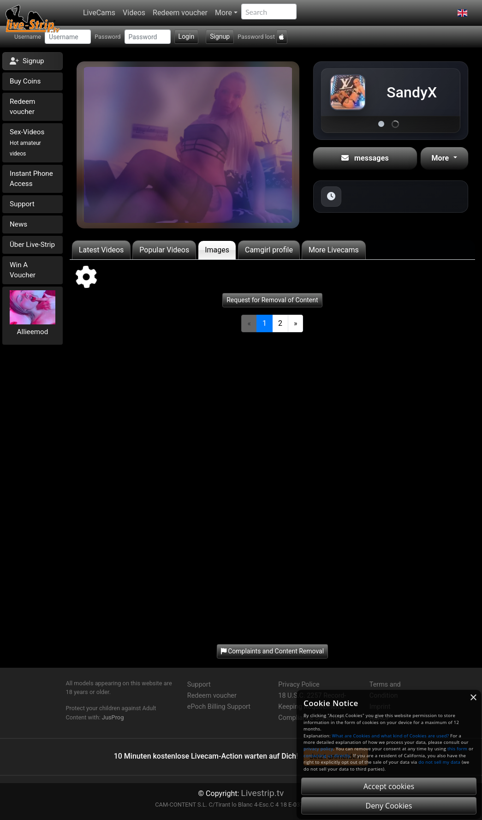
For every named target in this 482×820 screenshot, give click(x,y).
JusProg (113, 717)
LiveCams (99, 12)
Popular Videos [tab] (164, 249)
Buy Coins (25, 81)
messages (365, 158)
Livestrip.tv (262, 793)
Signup (220, 36)
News (18, 224)
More (223, 12)
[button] (462, 13)
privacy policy (318, 749)
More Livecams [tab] (334, 249)
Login (187, 36)
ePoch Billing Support (218, 707)
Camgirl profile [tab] (269, 249)
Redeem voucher (180, 12)
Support (22, 204)
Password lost (256, 36)
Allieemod (32, 332)
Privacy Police (298, 684)
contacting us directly (326, 756)
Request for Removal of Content (272, 300)
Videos (134, 12)
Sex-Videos (27, 142)
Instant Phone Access (31, 178)
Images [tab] (217, 249)
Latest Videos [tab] (101, 249)
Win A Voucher (23, 270)
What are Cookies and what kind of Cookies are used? (390, 736)
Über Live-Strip (32, 244)
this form (457, 749)
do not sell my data (439, 762)
